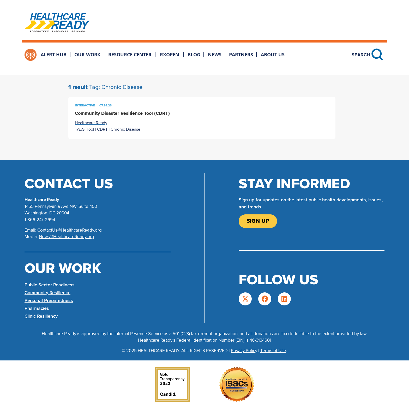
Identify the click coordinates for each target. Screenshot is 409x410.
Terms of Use (273, 350)
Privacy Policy (244, 350)
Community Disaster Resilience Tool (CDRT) (122, 113)
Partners (241, 54)
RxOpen (169, 54)
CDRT (102, 129)
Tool (90, 129)
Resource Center (130, 54)
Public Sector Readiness (50, 285)
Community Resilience (47, 293)
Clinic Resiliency (41, 316)
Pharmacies (37, 308)
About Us (273, 54)
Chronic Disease (125, 129)
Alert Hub (54, 54)
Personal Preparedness (49, 300)
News (214, 54)
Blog (194, 54)
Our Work (87, 54)
